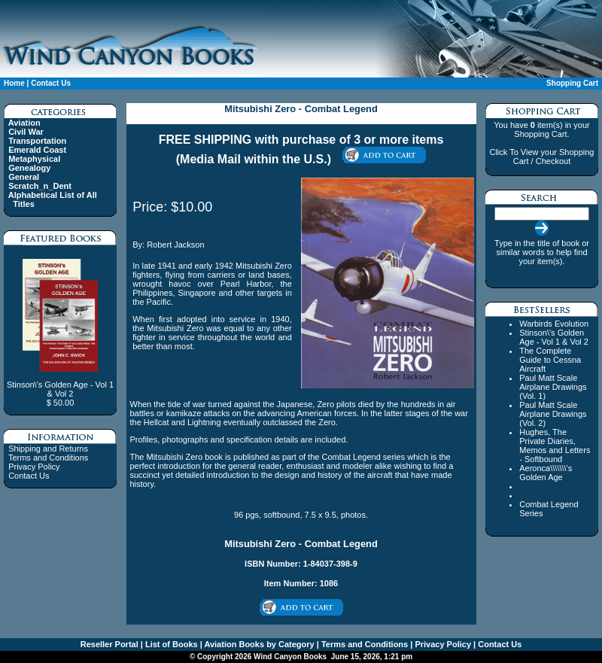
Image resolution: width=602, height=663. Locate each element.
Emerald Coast (37, 149)
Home (14, 83)
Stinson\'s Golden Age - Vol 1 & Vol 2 (553, 337)
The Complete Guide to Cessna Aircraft (550, 359)
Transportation (37, 140)
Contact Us (51, 83)
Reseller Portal (109, 644)
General (23, 176)
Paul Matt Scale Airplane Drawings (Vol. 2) (552, 413)
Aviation (24, 122)
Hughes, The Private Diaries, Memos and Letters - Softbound (554, 445)
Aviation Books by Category (258, 644)
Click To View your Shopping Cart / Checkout (541, 157)
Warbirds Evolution (553, 323)
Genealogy (29, 167)
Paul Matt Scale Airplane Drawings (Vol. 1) (552, 386)
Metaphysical (34, 158)
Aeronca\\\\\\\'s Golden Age (545, 473)
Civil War (26, 131)
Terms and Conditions (48, 457)
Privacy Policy (33, 466)
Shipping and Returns (48, 448)
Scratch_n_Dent (39, 185)
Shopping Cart (572, 83)
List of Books (170, 644)
